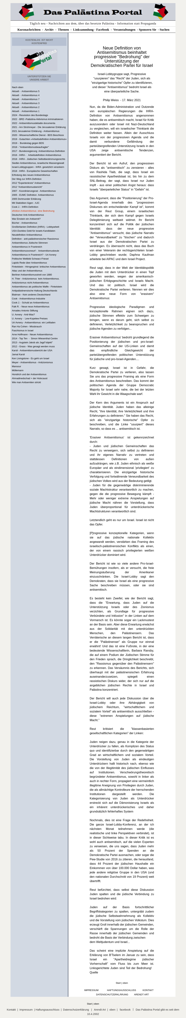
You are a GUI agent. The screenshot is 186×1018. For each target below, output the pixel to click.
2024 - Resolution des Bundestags (30, 115)
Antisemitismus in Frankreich (27, 246)
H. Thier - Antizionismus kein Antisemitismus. (35, 278)
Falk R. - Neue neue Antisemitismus (30, 306)
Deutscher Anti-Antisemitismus (28, 214)
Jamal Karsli (18, 354)
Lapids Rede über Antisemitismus (29, 262)
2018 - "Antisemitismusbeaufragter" (30, 147)
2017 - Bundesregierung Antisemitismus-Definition (38, 151)
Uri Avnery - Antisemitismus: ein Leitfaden (33, 322)
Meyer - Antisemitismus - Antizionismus (32, 362)
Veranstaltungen (124, 29)
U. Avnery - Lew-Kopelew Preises (29, 318)
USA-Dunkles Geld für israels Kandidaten (33, 230)
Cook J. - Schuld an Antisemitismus (30, 302)
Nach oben (17, 87)
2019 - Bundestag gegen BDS (28, 143)
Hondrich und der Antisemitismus (29, 374)
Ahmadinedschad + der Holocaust (29, 378)
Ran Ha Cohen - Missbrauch (27, 326)
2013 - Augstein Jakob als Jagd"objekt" (32, 342)
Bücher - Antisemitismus (24, 222)
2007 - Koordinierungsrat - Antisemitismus (34, 191)
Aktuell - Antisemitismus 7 (25, 99)
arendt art (141, 994)
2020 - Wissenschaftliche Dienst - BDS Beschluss (38, 135)
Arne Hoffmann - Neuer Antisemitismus (32, 334)
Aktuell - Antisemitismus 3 (25, 103)
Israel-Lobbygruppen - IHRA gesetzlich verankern (38, 167)
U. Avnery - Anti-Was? (23, 314)
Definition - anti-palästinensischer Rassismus (35, 238)
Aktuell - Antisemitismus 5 (25, 91)
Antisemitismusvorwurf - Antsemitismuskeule (35, 250)
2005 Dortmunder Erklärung (26, 199)
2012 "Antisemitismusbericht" (27, 187)
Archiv (49, 29)
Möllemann (17, 370)
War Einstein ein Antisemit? (26, 218)
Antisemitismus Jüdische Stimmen (30, 242)
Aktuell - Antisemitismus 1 (25, 111)
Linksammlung (83, 29)
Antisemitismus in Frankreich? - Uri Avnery (34, 254)
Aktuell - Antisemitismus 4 (25, 95)
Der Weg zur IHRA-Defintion (26, 179)
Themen (63, 29)
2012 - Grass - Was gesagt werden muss (33, 346)
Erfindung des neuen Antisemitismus (31, 175)
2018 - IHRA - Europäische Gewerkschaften (35, 171)
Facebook (102, 29)
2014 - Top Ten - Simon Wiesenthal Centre (35, 338)
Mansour (16, 366)
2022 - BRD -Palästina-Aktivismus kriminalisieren (37, 119)
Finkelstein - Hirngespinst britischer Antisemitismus (39, 266)
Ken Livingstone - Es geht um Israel (30, 358)
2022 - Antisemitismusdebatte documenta (33, 123)
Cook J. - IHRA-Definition (25, 207)
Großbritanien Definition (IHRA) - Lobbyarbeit (35, 226)
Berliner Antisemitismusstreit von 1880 (32, 274)
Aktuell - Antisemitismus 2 (25, 107)
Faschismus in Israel (22, 330)
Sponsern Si (147, 29)
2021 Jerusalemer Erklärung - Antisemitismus (35, 131)
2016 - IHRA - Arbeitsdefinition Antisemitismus (36, 155)
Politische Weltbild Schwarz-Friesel (30, 258)
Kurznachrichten (29, 29)
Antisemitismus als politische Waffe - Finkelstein (37, 286)
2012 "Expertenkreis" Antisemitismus (31, 183)
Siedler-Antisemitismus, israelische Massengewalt (38, 163)
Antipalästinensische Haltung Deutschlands (34, 290)
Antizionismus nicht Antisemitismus (30, 282)
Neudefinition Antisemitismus (27, 234)
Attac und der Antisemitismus (27, 270)
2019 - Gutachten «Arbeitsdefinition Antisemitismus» (39, 139)
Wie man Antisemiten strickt (26, 382)
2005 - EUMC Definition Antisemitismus (33, 195)
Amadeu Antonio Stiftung (25, 310)
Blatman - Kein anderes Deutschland (31, 294)
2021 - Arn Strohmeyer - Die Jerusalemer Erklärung (39, 127)
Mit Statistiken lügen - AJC (25, 203)
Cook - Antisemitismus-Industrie (28, 298)
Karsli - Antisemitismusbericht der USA (32, 350)
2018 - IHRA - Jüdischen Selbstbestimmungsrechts (38, 159)
